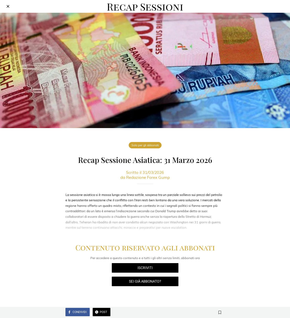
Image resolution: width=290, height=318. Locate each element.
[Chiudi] (8, 6)
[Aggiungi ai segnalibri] (220, 312)
